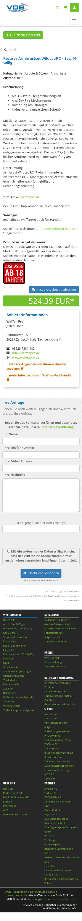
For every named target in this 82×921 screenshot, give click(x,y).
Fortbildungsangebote (56, 731)
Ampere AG (50, 788)
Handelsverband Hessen (58, 870)
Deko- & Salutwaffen (14, 645)
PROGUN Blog (52, 735)
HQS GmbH (50, 814)
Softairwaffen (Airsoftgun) (17, 671)
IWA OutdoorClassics (56, 818)
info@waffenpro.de (26, 353)
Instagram (38, 899)
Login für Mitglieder (55, 641)
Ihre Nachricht (14, 475)
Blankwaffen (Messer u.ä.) (17, 628)
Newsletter (50, 778)
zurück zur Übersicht (23, 35)
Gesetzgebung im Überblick (59, 704)
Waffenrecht (51, 748)
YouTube (70, 899)
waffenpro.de (30, 197)
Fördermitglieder (54, 632)
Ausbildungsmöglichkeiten (59, 765)
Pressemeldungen (54, 662)
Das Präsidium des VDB (16, 797)
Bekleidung (9, 692)
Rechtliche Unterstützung (58, 848)
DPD (46, 861)
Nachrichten (51, 714)
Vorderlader (10, 680)
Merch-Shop (51, 718)
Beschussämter (52, 757)
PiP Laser (49, 835)
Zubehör (8, 688)
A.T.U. (47, 853)
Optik (6, 662)
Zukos (47, 883)
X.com (48, 899)
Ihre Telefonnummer (18, 448)
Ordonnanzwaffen (13, 675)
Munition (8, 658)
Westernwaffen (11, 684)
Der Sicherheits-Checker (57, 801)
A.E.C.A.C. (49, 774)
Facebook (58, 899)
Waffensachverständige (57, 761)
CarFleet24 (50, 793)
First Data (49, 866)
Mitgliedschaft (52, 637)
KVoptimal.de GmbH (55, 823)
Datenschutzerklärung (57, 427)
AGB (5, 810)
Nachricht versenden (41, 573)
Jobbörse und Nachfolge (58, 739)
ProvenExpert (52, 844)
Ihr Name (10, 434)
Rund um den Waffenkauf (58, 752)
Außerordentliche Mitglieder (60, 628)
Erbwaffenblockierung (56, 770)
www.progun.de (17, 895)
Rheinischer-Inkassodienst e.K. (61, 878)
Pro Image (50, 840)
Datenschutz (37, 892)
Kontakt (7, 801)
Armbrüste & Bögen (14, 624)
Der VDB (8, 788)
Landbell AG (51, 874)
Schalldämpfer (11, 667)
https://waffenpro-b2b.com (58, 229)
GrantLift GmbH (53, 810)
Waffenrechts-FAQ (54, 666)
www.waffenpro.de (25, 357)
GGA (46, 805)
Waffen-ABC (51, 744)
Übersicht (8, 619)
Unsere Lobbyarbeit (55, 691)
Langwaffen (9, 650)
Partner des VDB (12, 793)
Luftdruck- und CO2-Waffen (18, 654)
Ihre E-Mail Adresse (17, 461)
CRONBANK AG (52, 797)
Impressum (9, 805)
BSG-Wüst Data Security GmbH (61, 857)
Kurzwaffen (9, 641)
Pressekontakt (52, 657)
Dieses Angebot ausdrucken (54, 290)
